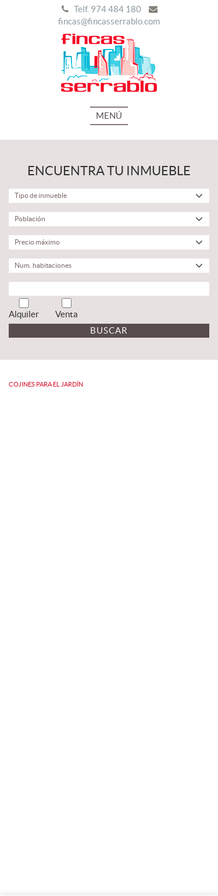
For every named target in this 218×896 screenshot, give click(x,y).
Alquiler (24, 308)
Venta (66, 308)
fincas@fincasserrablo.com (109, 21)
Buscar (109, 330)
